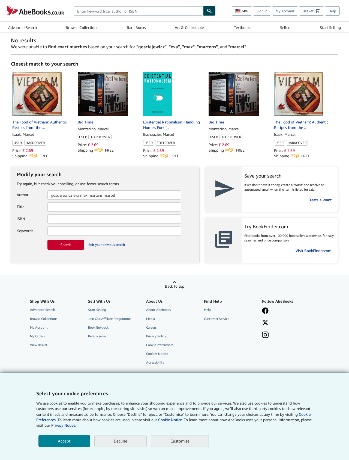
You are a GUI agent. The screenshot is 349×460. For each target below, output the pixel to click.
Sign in (262, 11)
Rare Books (136, 27)
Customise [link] (179, 440)
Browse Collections (82, 27)
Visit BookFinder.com (314, 250)
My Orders (37, 336)
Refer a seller (97, 336)
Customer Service (216, 319)
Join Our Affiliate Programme (109, 319)
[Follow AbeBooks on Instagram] (287, 335)
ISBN (21, 218)
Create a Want (320, 199)
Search (65, 244)
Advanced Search (22, 27)
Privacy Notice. (63, 425)
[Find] (209, 11)
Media (150, 319)
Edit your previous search (106, 245)
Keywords (25, 230)
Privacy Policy (156, 336)
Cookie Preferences (159, 345)
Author (22, 194)
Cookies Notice (157, 354)
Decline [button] (120, 440)
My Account (285, 11)
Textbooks (242, 27)
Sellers (285, 27)
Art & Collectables (190, 27)
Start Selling (330, 27)
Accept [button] (64, 440)
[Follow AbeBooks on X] (287, 323)
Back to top (174, 286)
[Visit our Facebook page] (287, 311)
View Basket (38, 345)
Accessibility (155, 362)
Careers (151, 327)
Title (20, 206)
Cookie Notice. (170, 419)
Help (332, 11)
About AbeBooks (158, 310)
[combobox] (138, 11)
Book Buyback (98, 327)
